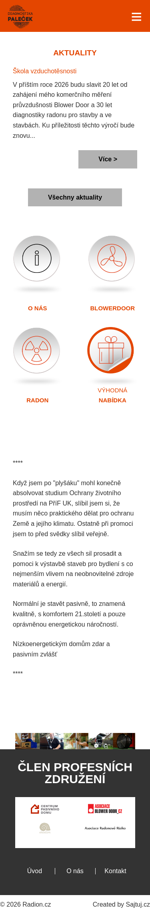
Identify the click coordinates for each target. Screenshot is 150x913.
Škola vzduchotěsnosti (44, 71)
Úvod (34, 871)
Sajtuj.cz (138, 904)
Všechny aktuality (75, 197)
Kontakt (115, 871)
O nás (75, 871)
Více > (107, 159)
